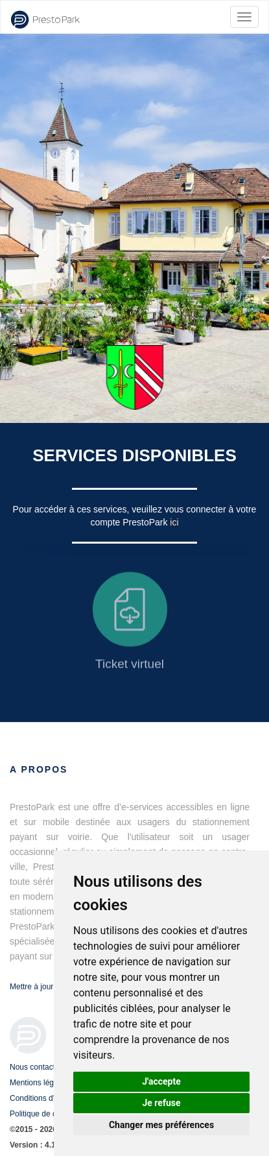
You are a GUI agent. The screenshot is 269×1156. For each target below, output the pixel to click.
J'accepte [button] (161, 1081)
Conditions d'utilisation (48, 1098)
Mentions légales (39, 1082)
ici (174, 522)
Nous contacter (36, 1067)
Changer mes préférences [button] (161, 1125)
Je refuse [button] (161, 1103)
